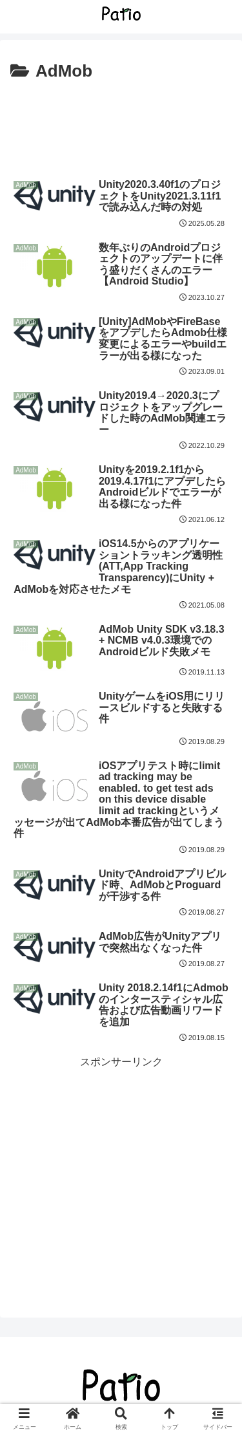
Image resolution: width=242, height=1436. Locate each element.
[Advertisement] (121, 125)
